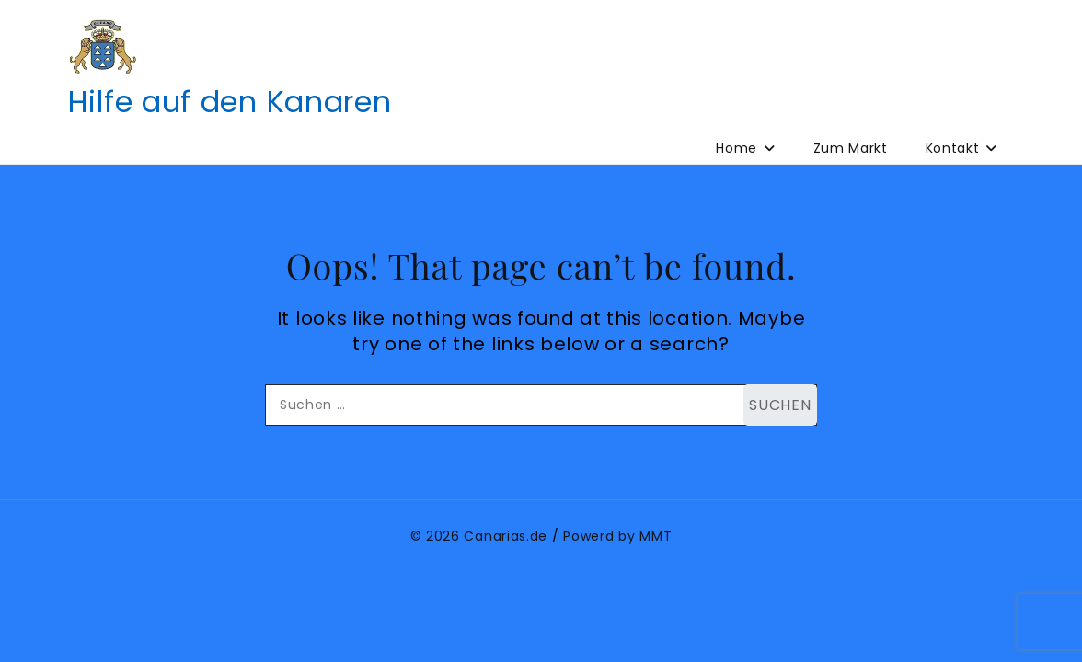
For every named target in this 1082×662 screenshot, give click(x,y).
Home (736, 148)
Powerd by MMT (617, 536)
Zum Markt (850, 148)
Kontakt (953, 148)
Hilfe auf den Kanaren (230, 101)
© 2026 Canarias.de (479, 536)
